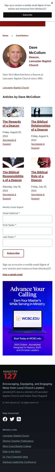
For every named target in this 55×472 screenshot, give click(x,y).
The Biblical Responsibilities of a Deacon (13, 176)
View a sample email (12, 274)
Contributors (22, 35)
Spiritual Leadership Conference (19, 462)
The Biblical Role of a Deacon (39, 176)
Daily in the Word (12, 451)
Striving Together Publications (18, 441)
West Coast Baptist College (17, 446)
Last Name (9, 236)
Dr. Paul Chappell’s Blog (15, 457)
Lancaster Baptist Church (16, 87)
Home (5, 35)
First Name (9, 224)
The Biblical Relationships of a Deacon (40, 125)
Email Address (11, 213)
